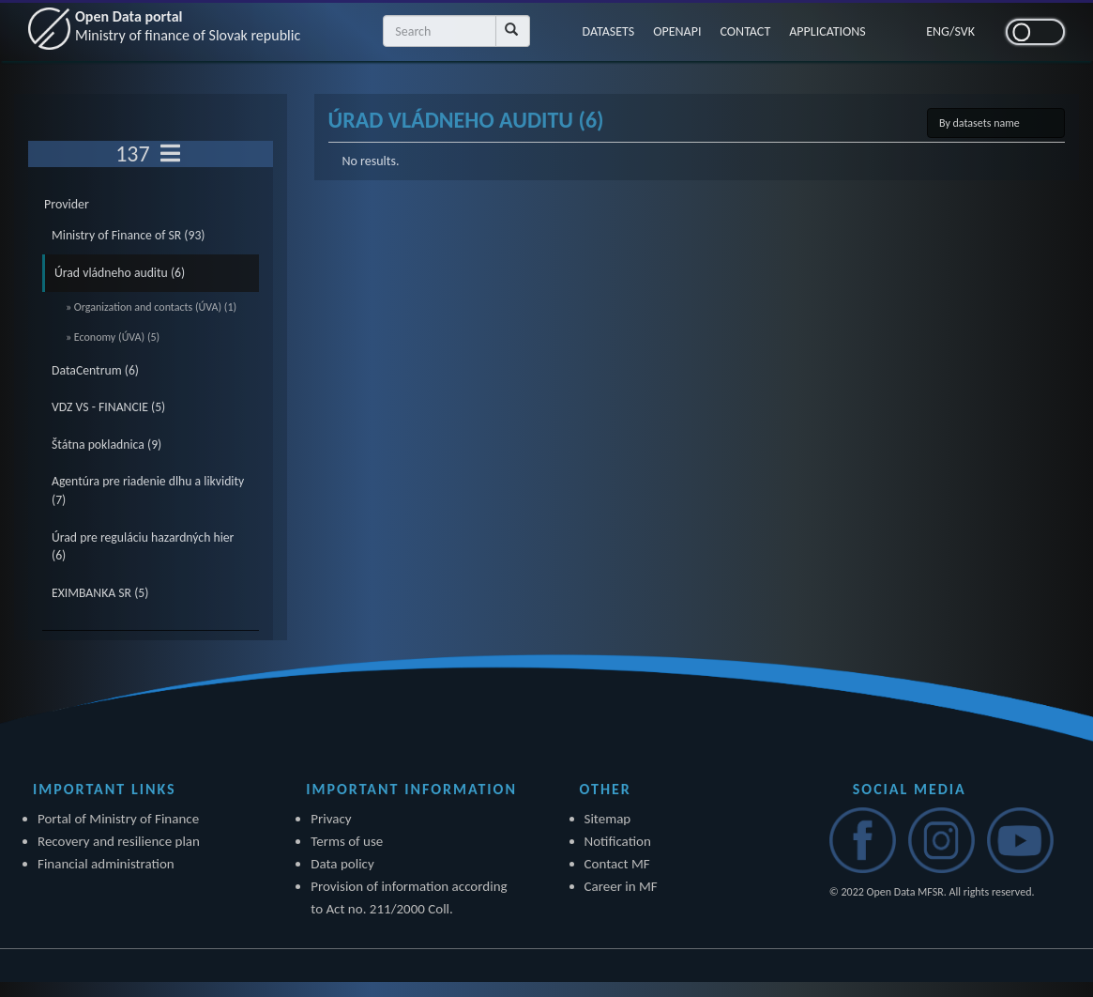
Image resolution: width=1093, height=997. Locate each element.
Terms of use (347, 841)
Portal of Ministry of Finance (118, 818)
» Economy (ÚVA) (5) (112, 337)
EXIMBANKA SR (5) (100, 593)
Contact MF (617, 863)
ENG (937, 31)
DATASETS (609, 31)
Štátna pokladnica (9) (106, 444)
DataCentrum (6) (95, 370)
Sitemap (607, 818)
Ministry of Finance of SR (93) (128, 235)
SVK (964, 31)
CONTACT (745, 31)
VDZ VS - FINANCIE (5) (108, 407)
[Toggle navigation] (170, 154)
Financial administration (106, 863)
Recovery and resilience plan (119, 841)
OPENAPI (677, 31)
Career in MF (621, 886)
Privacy (331, 818)
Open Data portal (187, 26)
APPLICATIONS (827, 31)
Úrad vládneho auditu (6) (119, 273)
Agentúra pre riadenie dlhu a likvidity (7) (148, 490)
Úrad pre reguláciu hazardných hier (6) (143, 546)
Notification (617, 841)
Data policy (342, 863)
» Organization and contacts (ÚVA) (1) (151, 307)
